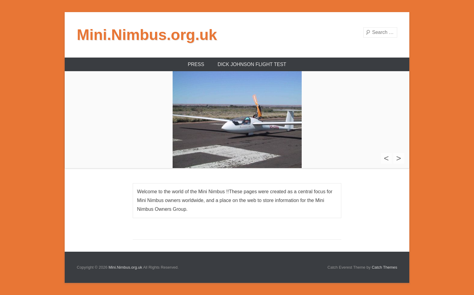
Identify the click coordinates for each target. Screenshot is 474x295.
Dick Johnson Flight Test (252, 64)
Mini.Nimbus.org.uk (147, 34)
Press (196, 64)
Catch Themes (384, 267)
